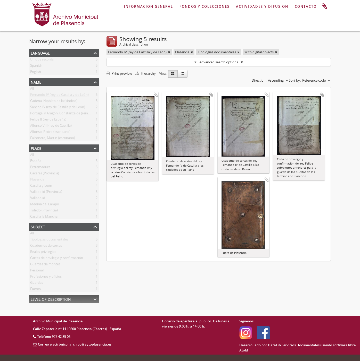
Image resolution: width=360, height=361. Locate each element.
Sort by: (295, 80)
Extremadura (40, 168)
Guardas (36, 283)
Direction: (259, 80)
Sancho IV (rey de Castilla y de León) (57, 108)
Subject (38, 226)
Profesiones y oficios (46, 277)
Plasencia (37, 180)
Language (40, 52)
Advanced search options (218, 62)
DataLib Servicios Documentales (294, 345)
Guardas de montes (45, 265)
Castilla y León (41, 186)
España (35, 161)
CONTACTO (306, 6)
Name (36, 81)
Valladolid (37, 198)
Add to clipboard (155, 94)
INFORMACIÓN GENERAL (148, 6)
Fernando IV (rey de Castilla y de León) (59, 95)
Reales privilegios (43, 252)
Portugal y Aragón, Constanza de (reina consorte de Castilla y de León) (83, 114)
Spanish (36, 66)
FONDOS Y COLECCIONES (204, 6)
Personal (37, 271)
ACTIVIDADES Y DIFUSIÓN (262, 6)
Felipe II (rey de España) (48, 120)
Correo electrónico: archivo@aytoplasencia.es (74, 344)
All (32, 89)
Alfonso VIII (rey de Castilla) (51, 126)
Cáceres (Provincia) (44, 174)
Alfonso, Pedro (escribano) (50, 132)
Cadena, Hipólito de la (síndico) (53, 101)
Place (36, 147)
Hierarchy (146, 73)
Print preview (119, 73)
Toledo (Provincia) (44, 211)
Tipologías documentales (49, 240)
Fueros (35, 289)
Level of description (51, 298)
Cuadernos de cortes (46, 246)
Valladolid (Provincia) (46, 192)
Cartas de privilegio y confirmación (56, 258)
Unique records (42, 60)
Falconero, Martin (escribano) (52, 138)
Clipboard (324, 6)
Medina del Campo (44, 205)
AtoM (243, 350)
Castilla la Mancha (44, 217)
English (35, 72)
